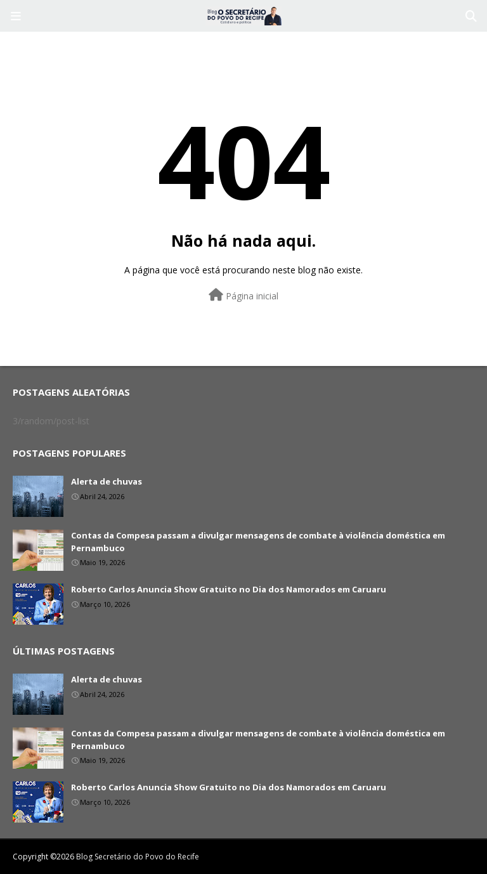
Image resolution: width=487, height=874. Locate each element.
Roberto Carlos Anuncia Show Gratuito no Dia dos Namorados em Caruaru (228, 589)
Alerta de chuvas (106, 481)
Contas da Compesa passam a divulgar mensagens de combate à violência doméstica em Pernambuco (258, 542)
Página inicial (243, 295)
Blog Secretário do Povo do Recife (137, 856)
